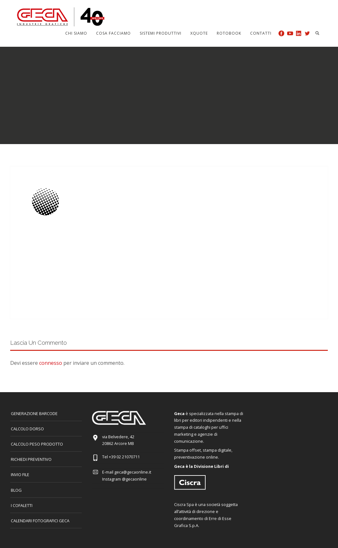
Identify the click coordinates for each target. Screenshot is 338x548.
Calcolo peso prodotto (37, 444)
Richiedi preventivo (31, 459)
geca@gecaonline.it (132, 472)
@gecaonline (134, 479)
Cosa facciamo (113, 33)
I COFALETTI (21, 505)
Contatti (260, 33)
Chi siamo (76, 33)
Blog (16, 490)
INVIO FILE (20, 474)
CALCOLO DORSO (27, 429)
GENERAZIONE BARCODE (34, 413)
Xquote (199, 33)
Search (317, 33)
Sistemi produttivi (160, 33)
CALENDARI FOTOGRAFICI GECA (40, 521)
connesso (50, 362)
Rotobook (229, 33)
